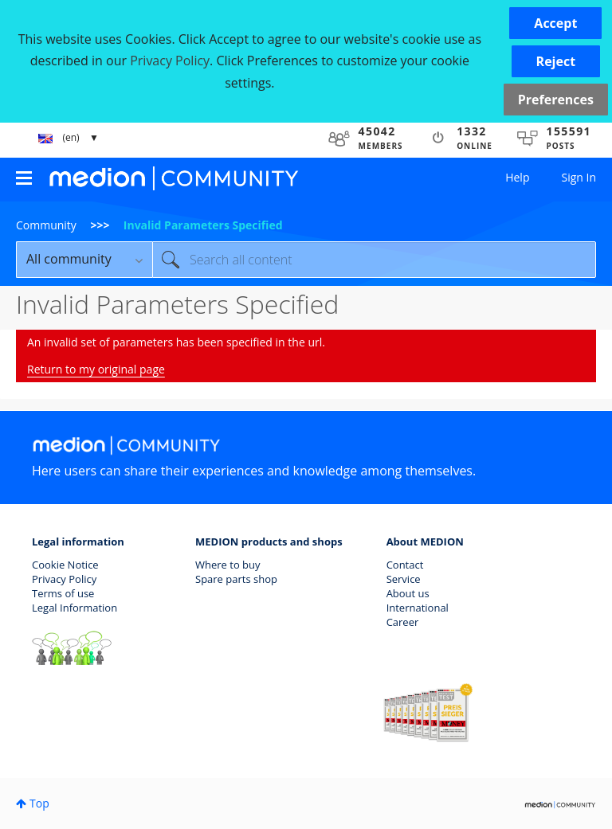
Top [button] (39, 803)
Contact (405, 564)
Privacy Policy (64, 579)
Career (402, 622)
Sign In (578, 177)
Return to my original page (96, 369)
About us (408, 593)
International (417, 607)
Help (517, 177)
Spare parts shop (236, 579)
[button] (555, 23)
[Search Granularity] (84, 259)
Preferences (556, 99)
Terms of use (63, 593)
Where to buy (228, 564)
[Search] (374, 259)
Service (403, 579)
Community (46, 225)
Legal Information (74, 607)
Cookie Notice (65, 564)
